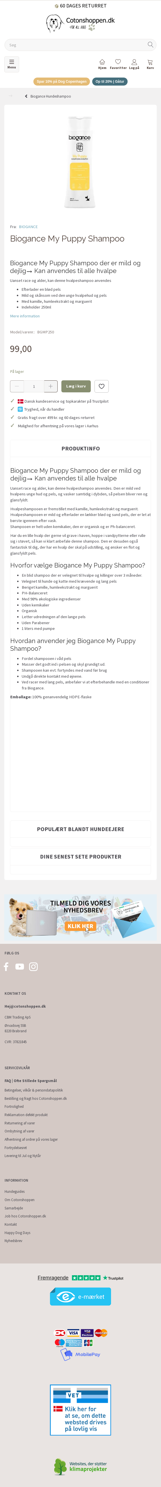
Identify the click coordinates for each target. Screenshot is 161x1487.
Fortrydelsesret (16, 1147)
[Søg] (151, 45)
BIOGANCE (28, 226)
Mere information (25, 316)
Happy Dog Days (17, 1232)
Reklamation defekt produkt (26, 1114)
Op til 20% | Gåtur (110, 82)
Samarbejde (14, 1208)
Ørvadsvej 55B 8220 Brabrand (16, 1028)
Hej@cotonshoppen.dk (25, 1006)
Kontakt (11, 1224)
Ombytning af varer (19, 1131)
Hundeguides (15, 1191)
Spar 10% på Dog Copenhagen (61, 82)
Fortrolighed (14, 1106)
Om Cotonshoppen (20, 1199)
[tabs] (150, 65)
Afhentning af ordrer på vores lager (31, 1139)
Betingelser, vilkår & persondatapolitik (34, 1090)
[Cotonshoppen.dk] (80, 23)
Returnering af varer (20, 1123)
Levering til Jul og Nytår (23, 1155)
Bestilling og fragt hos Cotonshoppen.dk (36, 1098)
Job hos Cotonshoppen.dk (25, 1216)
